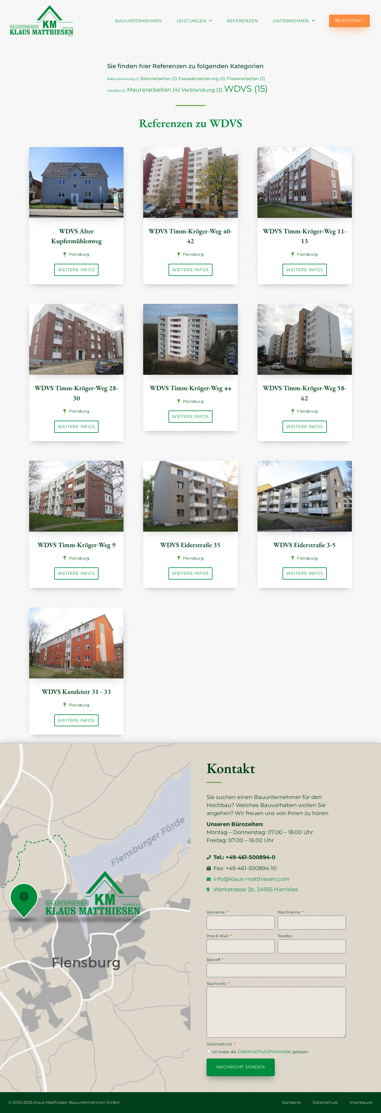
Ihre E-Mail (218, 936)
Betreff (214, 959)
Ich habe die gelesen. (260, 1051)
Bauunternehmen (138, 21)
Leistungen (194, 20)
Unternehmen (294, 20)
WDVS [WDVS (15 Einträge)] (246, 88)
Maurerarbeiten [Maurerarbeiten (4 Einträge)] (153, 89)
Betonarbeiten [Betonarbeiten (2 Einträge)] (158, 78)
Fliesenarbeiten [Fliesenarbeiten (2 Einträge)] (246, 78)
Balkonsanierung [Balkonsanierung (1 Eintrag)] (123, 79)
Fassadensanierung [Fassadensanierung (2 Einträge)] (202, 78)
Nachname (289, 912)
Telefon (285, 936)
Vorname (216, 912)
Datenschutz (220, 1044)
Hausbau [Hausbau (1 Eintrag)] (116, 91)
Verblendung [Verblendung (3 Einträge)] (202, 90)
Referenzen (242, 21)
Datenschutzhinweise (264, 1051)
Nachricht (217, 983)
